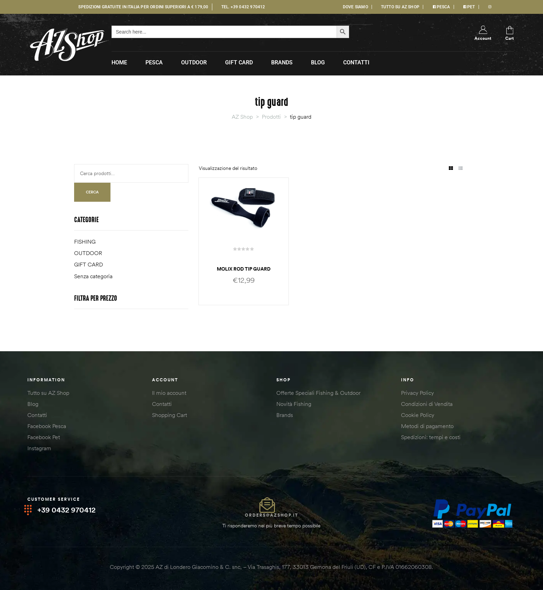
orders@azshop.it (271, 515)
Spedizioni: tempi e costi (431, 437)
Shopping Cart (169, 414)
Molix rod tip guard (243, 269)
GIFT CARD (88, 264)
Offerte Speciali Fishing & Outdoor (318, 392)
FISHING (85, 241)
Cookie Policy (417, 414)
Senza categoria (93, 276)
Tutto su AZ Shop (48, 392)
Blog (32, 403)
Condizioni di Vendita (427, 403)
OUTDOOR (88, 252)
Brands (284, 414)
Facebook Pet (43, 437)
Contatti (37, 414)
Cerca (92, 192)
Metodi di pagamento (427, 426)
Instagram (39, 448)
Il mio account (169, 392)
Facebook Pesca (46, 426)
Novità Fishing (293, 403)
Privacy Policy (417, 392)
